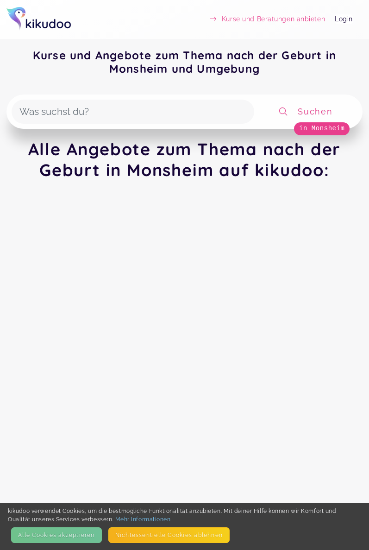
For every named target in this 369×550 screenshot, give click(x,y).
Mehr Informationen (143, 519)
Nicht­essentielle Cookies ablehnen (169, 534)
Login (344, 19)
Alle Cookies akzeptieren (56, 534)
